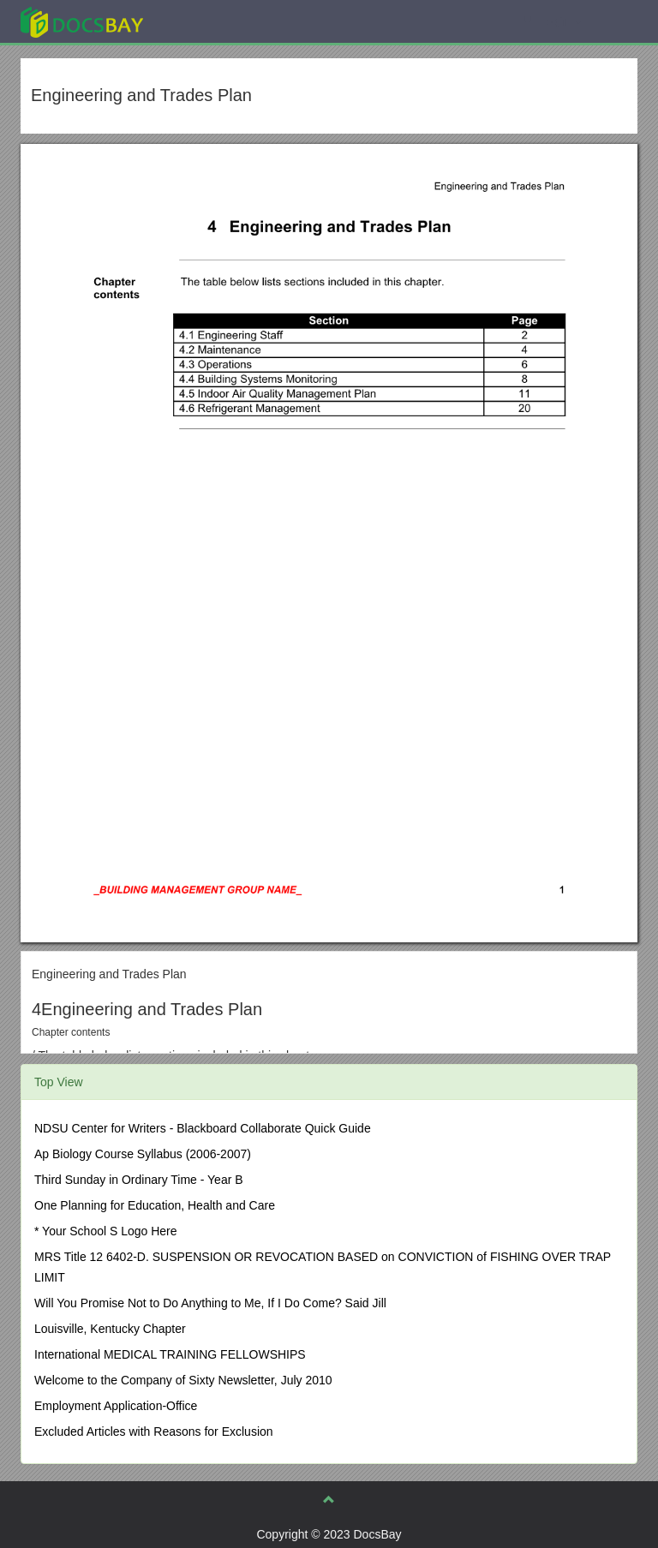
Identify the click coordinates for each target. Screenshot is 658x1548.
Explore (210, 21)
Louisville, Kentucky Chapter (110, 1329)
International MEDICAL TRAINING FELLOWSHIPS (170, 1354)
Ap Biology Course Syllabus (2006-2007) (142, 1154)
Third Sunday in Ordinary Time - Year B (138, 1179)
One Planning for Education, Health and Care (154, 1205)
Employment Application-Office (115, 1406)
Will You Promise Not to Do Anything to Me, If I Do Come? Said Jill (210, 1303)
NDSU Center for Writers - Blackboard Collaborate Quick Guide (202, 1128)
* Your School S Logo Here (105, 1231)
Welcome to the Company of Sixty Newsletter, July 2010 (183, 1380)
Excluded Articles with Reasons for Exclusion (153, 1431)
